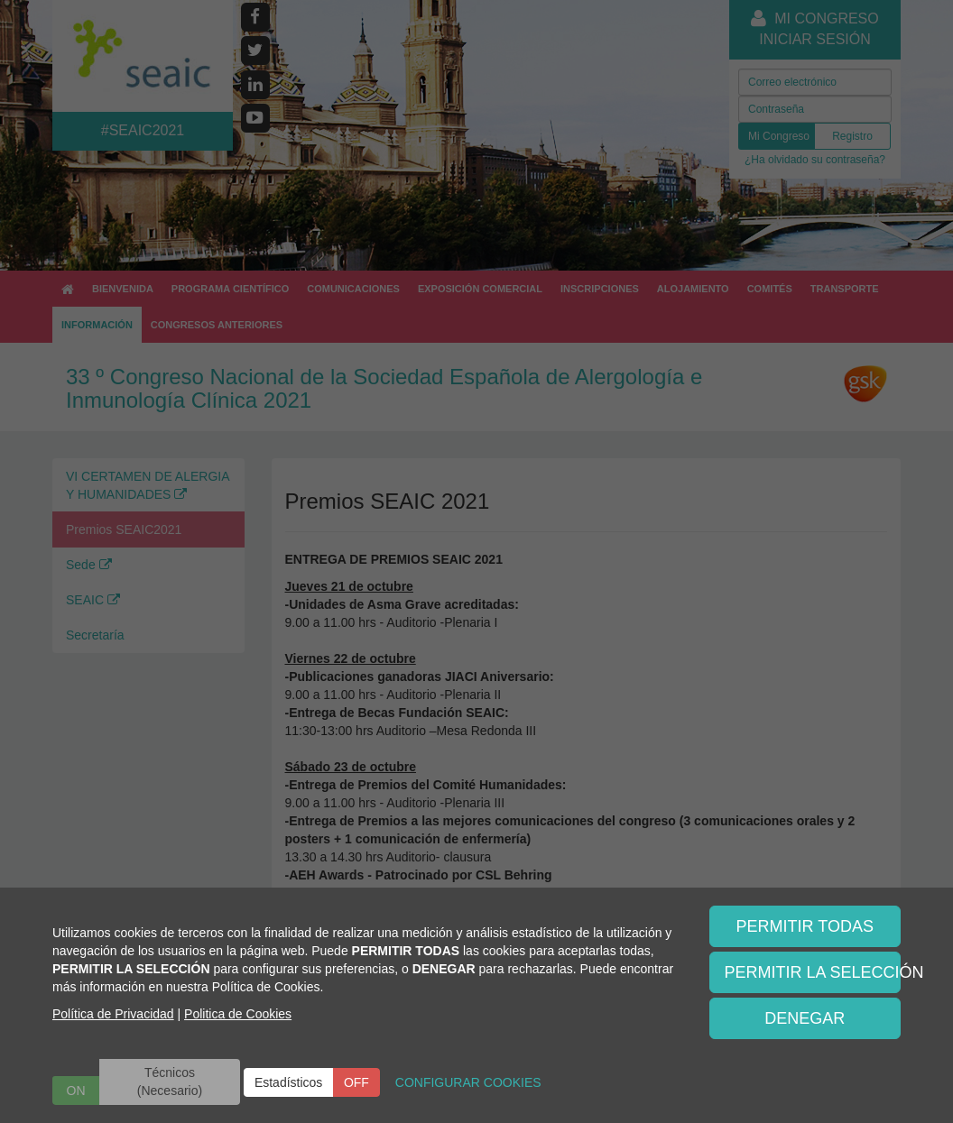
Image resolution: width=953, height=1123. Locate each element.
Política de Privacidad (113, 1014)
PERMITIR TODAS (805, 926)
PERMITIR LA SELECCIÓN (813, 972)
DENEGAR (804, 1018)
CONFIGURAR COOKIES (468, 1082)
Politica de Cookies (237, 1014)
